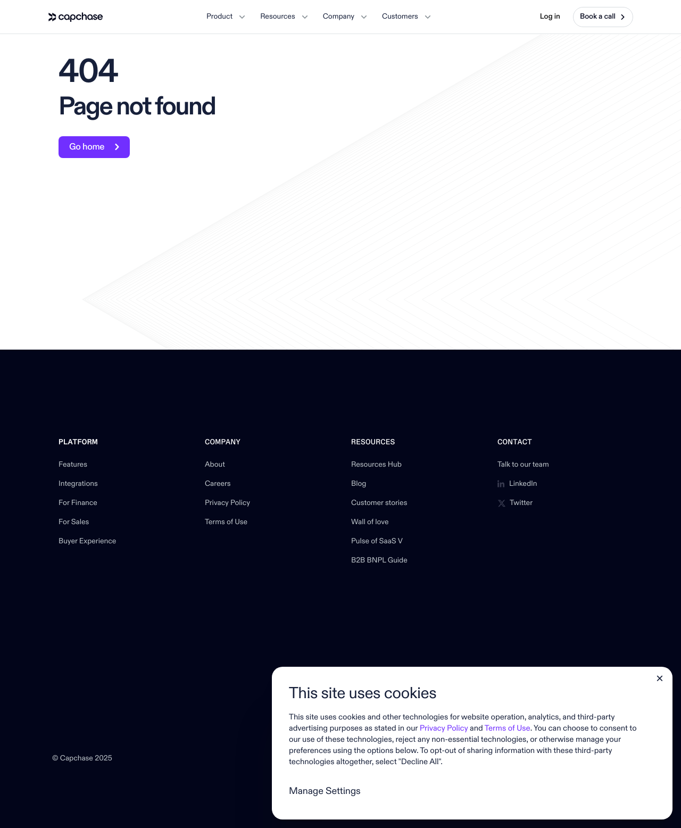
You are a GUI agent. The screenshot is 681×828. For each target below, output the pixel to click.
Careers (218, 484)
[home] (76, 17)
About (215, 465)
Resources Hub (376, 465)
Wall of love (370, 522)
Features (73, 465)
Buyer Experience (87, 541)
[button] (226, 17)
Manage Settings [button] (325, 791)
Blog (358, 484)
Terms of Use (226, 522)
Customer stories (379, 503)
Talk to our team (523, 465)
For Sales (74, 522)
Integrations (78, 484)
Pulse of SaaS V (377, 541)
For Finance (78, 503)
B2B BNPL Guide (379, 561)
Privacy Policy (227, 503)
